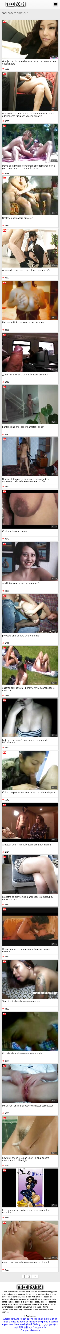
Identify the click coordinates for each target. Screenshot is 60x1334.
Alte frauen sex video (25, 1319)
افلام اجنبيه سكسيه (37, 1327)
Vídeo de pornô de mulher (23, 1321)
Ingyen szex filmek (11, 1324)
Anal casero (9, 1319)
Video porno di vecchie (47, 1321)
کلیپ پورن (43, 1324)
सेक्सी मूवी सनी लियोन (29, 1324)
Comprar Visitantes (30, 1330)
